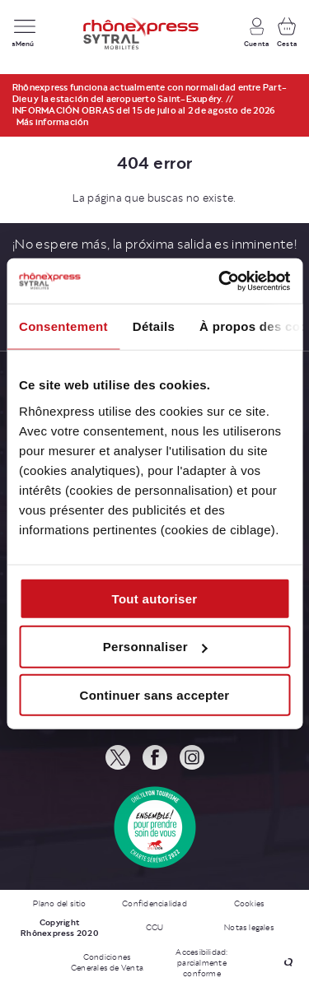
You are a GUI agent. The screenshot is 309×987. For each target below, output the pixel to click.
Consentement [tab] (63, 326)
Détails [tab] (154, 326)
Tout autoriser (155, 598)
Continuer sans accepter (155, 695)
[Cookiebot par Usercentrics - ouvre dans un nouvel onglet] (220, 280)
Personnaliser (155, 647)
